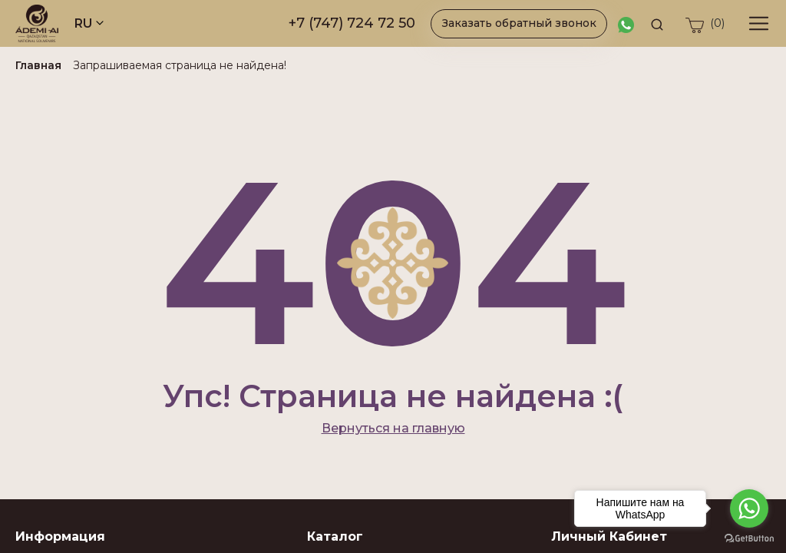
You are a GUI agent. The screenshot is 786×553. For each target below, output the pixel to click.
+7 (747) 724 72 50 (352, 23)
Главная (38, 65)
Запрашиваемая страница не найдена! (179, 65)
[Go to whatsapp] (749, 508)
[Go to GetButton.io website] (749, 537)
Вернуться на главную (393, 428)
